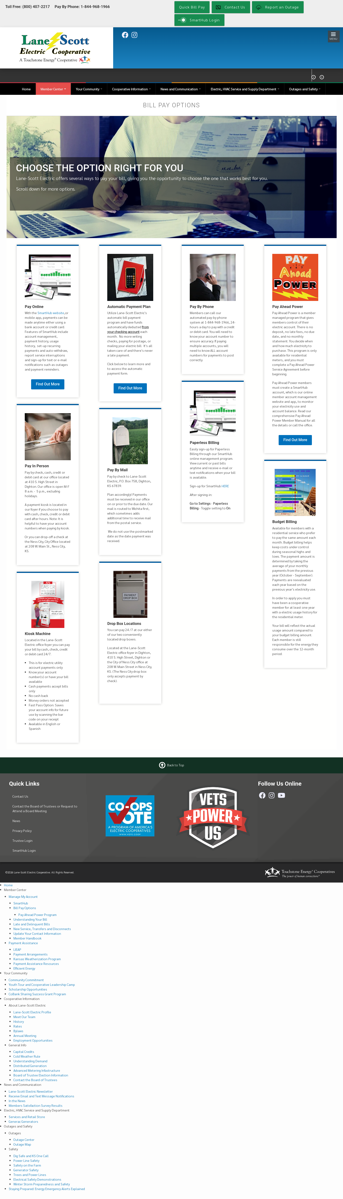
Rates (17, 1026)
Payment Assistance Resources (36, 963)
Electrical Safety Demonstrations (37, 1179)
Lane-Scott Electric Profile (32, 1012)
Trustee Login (22, 840)
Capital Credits (23, 1051)
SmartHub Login (24, 850)
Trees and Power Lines (29, 1174)
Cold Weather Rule (26, 1056)
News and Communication (181, 89)
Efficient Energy (24, 968)
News (16, 821)
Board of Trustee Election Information (40, 1075)
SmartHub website (50, 313)
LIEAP (17, 949)
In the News (17, 1101)
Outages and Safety (305, 89)
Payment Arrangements (30, 954)
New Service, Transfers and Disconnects (42, 929)
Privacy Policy (22, 830)
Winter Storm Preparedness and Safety (41, 1184)
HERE (225, 486)
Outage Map (22, 1144)
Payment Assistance (23, 943)
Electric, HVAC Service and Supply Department (245, 89)
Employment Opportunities (33, 1040)
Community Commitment (26, 980)
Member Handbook (27, 938)
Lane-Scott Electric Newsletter (31, 1091)
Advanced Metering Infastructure (36, 1070)
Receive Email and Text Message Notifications (41, 1096)
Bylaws (18, 1031)
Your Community (89, 89)
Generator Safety (25, 1170)
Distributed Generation (30, 1065)
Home (26, 89)
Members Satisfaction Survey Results (35, 1105)
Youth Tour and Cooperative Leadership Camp (42, 984)
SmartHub (20, 903)
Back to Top (175, 765)
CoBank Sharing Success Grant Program (37, 994)
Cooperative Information (131, 89)
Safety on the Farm (27, 1165)
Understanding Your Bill (30, 919)
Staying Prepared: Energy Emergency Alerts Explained (47, 1189)
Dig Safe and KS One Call (31, 1156)
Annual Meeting (24, 1035)
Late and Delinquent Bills (31, 924)
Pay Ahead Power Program (37, 914)
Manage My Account (23, 896)
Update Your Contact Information (37, 933)
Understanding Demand (30, 1061)
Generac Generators (23, 1121)
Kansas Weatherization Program (37, 959)
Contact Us (20, 796)
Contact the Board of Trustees (35, 1080)
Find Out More (48, 384)
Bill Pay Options (24, 908)
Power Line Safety (26, 1160)
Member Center (53, 89)
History (18, 1021)
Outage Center (23, 1139)
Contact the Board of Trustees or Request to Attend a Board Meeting (44, 808)
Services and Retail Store (27, 1117)
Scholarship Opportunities (28, 989)
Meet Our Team (24, 1017)
